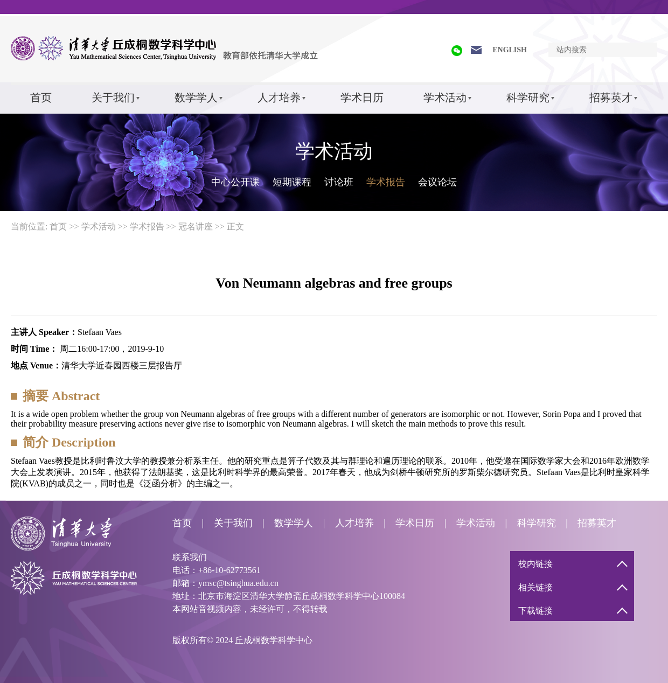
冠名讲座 (195, 226)
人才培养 (279, 97)
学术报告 (385, 182)
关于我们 (113, 97)
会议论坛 (437, 182)
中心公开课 (235, 182)
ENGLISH (509, 50)
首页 (41, 97)
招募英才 (610, 97)
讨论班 (338, 182)
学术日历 (362, 97)
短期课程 (292, 182)
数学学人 (196, 97)
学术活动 (445, 97)
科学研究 (527, 97)
